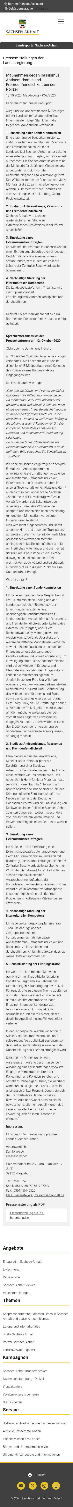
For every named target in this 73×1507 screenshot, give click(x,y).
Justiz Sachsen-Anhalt (18, 1334)
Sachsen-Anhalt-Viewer (19, 1285)
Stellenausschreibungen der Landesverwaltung (35, 1423)
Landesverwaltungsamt (19, 1350)
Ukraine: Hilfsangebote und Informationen (31, 1454)
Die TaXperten (12, 1402)
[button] (23, 4)
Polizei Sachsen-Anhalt (18, 1342)
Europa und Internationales (21, 1326)
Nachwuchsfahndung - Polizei (23, 1379)
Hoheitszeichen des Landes (21, 1439)
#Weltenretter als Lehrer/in (21, 1394)
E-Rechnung (11, 1269)
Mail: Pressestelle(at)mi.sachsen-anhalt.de (35, 1195)
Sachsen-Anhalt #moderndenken (25, 1371)
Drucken (36, 1475)
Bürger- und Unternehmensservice (26, 1447)
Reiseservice (11, 1277)
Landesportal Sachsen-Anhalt (36, 45)
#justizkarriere (12, 1386)
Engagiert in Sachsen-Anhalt (22, 1261)
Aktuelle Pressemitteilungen (22, 1431)
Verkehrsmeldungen (16, 1293)
